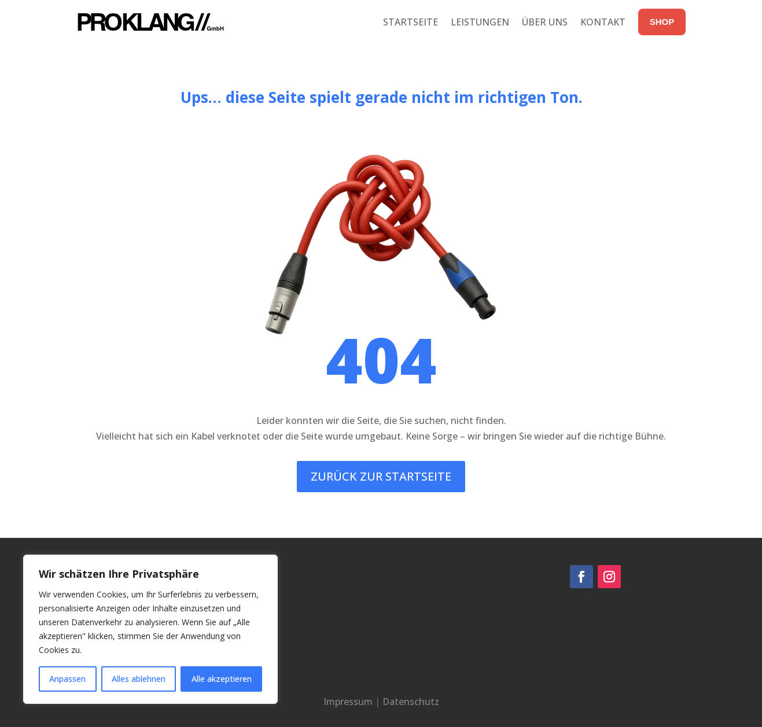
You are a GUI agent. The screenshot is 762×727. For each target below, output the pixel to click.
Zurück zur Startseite (381, 476)
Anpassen (67, 678)
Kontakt (602, 22)
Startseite (410, 22)
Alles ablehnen (138, 678)
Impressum (348, 701)
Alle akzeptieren (222, 678)
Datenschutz (410, 701)
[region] (150, 629)
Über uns (545, 22)
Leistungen (480, 22)
